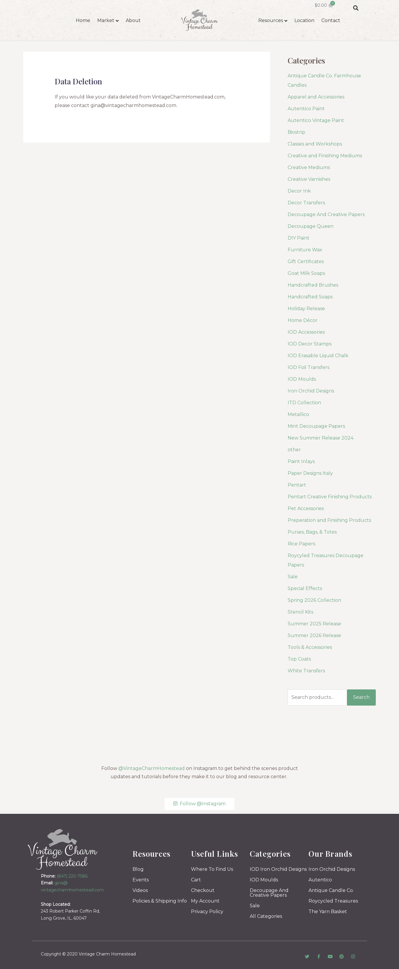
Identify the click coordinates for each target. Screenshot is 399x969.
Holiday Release (306, 308)
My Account (205, 901)
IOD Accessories (306, 332)
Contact (330, 20)
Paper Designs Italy (310, 473)
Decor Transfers (306, 203)
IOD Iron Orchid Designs (278, 869)
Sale (293, 576)
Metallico (298, 414)
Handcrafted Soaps (310, 297)
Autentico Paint (306, 108)
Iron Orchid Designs (311, 391)
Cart (196, 880)
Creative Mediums (309, 167)
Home (83, 20)
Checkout (202, 890)
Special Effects (305, 588)
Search (361, 697)
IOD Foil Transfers (308, 367)
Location (304, 20)
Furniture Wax (305, 250)
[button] (356, 8)
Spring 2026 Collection (314, 600)
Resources (270, 20)
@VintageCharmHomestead (151, 768)
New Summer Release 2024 (320, 438)
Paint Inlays (301, 461)
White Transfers (306, 671)
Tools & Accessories (310, 647)
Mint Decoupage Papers (316, 426)
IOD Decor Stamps (309, 344)
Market (105, 20)
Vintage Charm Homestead (107, 954)
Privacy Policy (207, 911)
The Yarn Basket (328, 911)
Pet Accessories (306, 508)
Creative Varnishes (309, 179)
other (294, 449)
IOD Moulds (302, 379)
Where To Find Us (212, 869)
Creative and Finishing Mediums (325, 155)
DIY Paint (298, 238)
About (133, 20)
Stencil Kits (300, 612)
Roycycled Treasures (333, 901)
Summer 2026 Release (314, 635)
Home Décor (303, 320)
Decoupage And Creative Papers (326, 214)
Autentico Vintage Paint (316, 120)
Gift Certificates (306, 261)
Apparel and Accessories (316, 97)
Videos (140, 890)
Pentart (297, 485)
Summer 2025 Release (314, 623)
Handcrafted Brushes (313, 285)
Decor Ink (299, 191)
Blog (138, 869)
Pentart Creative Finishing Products (330, 496)
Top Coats (299, 659)
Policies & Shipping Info (160, 901)
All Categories (266, 916)
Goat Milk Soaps (306, 273)
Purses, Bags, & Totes (312, 532)
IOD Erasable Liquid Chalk (318, 355)
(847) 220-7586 (72, 876)
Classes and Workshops (315, 144)
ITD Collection (304, 402)
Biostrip (296, 132)
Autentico (320, 880)
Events (141, 880)
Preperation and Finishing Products (329, 520)
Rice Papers (301, 544)
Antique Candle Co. (331, 890)
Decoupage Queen (310, 226)
